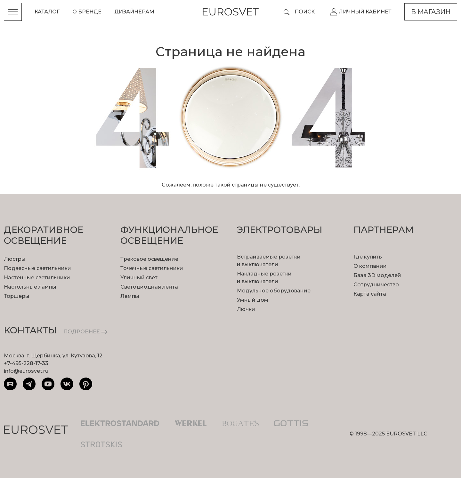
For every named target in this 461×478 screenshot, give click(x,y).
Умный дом (252, 300)
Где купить (367, 257)
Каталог (47, 12)
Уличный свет (139, 278)
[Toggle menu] (13, 12)
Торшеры (16, 296)
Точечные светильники (151, 268)
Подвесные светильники (37, 268)
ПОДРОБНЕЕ (85, 332)
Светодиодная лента (149, 287)
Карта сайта (369, 294)
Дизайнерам (134, 12)
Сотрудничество (376, 285)
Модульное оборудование (274, 291)
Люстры (15, 259)
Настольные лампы (30, 287)
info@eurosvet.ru (26, 371)
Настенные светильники (37, 278)
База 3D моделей (377, 275)
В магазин (430, 12)
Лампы (129, 296)
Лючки (246, 309)
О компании (370, 266)
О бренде (86, 12)
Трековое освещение (149, 259)
